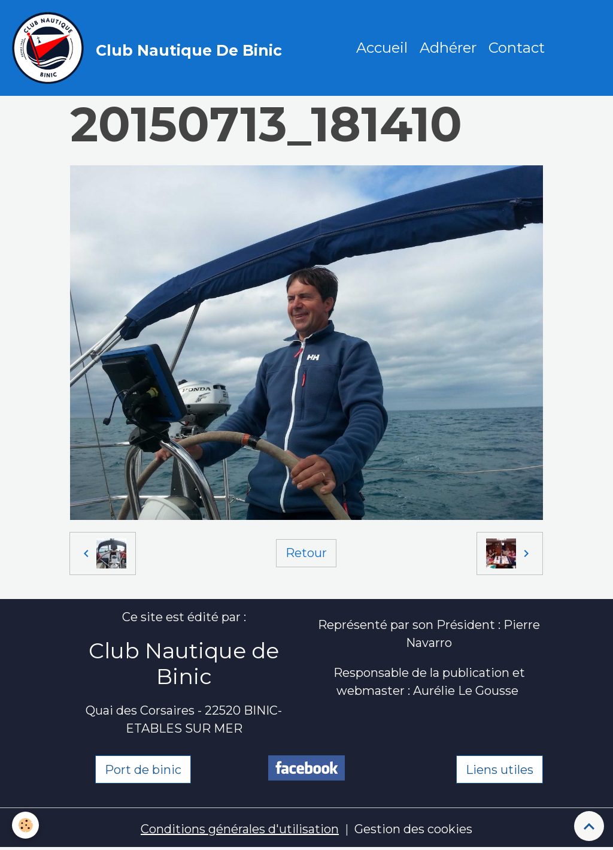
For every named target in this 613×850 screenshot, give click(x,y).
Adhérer (448, 47)
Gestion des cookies (413, 829)
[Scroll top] (589, 826)
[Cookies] (25, 825)
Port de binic (143, 770)
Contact (516, 47)
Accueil (382, 47)
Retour (306, 553)
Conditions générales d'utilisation (240, 829)
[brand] (150, 48)
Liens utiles (499, 770)
